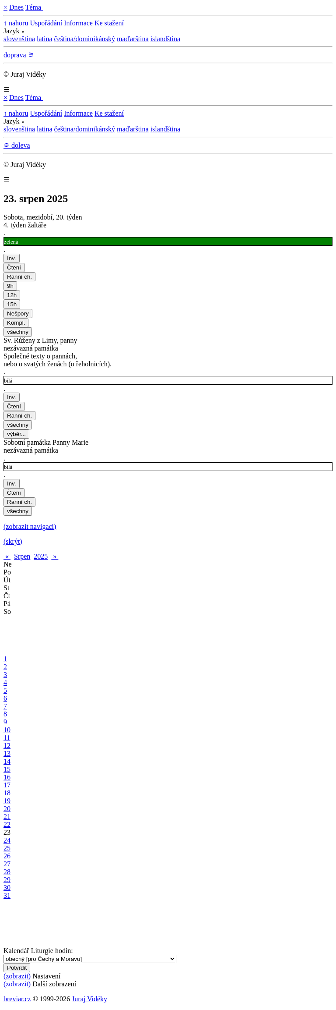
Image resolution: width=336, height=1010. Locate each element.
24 (7, 840)
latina (44, 39)
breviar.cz (17, 999)
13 (7, 753)
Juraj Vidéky (89, 999)
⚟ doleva (17, 145)
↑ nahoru (16, 23)
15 (7, 769)
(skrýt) (13, 541)
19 (7, 800)
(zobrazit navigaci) (30, 526)
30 (7, 887)
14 (7, 761)
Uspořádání (46, 23)
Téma (34, 7)
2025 (41, 556)
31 (7, 895)
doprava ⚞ (19, 55)
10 (7, 730)
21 (7, 816)
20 (7, 808)
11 (7, 737)
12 (7, 745)
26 (7, 856)
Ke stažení (109, 23)
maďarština (133, 39)
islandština (165, 39)
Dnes (16, 7)
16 (7, 777)
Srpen (22, 556)
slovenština (19, 39)
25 (7, 848)
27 (7, 864)
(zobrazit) (17, 976)
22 (7, 824)
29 (7, 879)
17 (7, 785)
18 (7, 793)
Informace (78, 23)
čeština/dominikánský (85, 39)
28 (7, 871)
